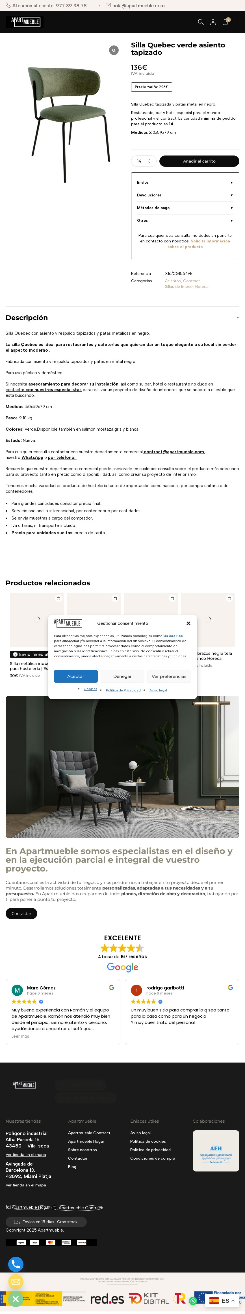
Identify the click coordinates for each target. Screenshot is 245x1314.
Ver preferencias (169, 676)
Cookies (90, 689)
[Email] (15, 1281)
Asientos (173, 281)
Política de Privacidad (123, 690)
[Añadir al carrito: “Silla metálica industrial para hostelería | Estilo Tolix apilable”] (58, 599)
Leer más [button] (20, 1036)
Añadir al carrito (199, 161)
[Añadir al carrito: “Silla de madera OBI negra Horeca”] (114, 599)
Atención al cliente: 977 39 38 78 (46, 5)
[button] (188, 623)
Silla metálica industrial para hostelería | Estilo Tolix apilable (33, 668)
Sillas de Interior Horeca (187, 286)
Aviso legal (158, 690)
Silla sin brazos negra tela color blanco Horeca (206, 656)
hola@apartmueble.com (135, 5)
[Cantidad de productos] (144, 161)
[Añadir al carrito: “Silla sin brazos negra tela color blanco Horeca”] (229, 599)
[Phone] (15, 1264)
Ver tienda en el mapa (26, 1154)
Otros (142, 220)
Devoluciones (149, 195)
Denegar (122, 676)
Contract (191, 281)
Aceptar (75, 676)
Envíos (143, 182)
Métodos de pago (153, 208)
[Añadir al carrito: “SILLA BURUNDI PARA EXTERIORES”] (172, 599)
